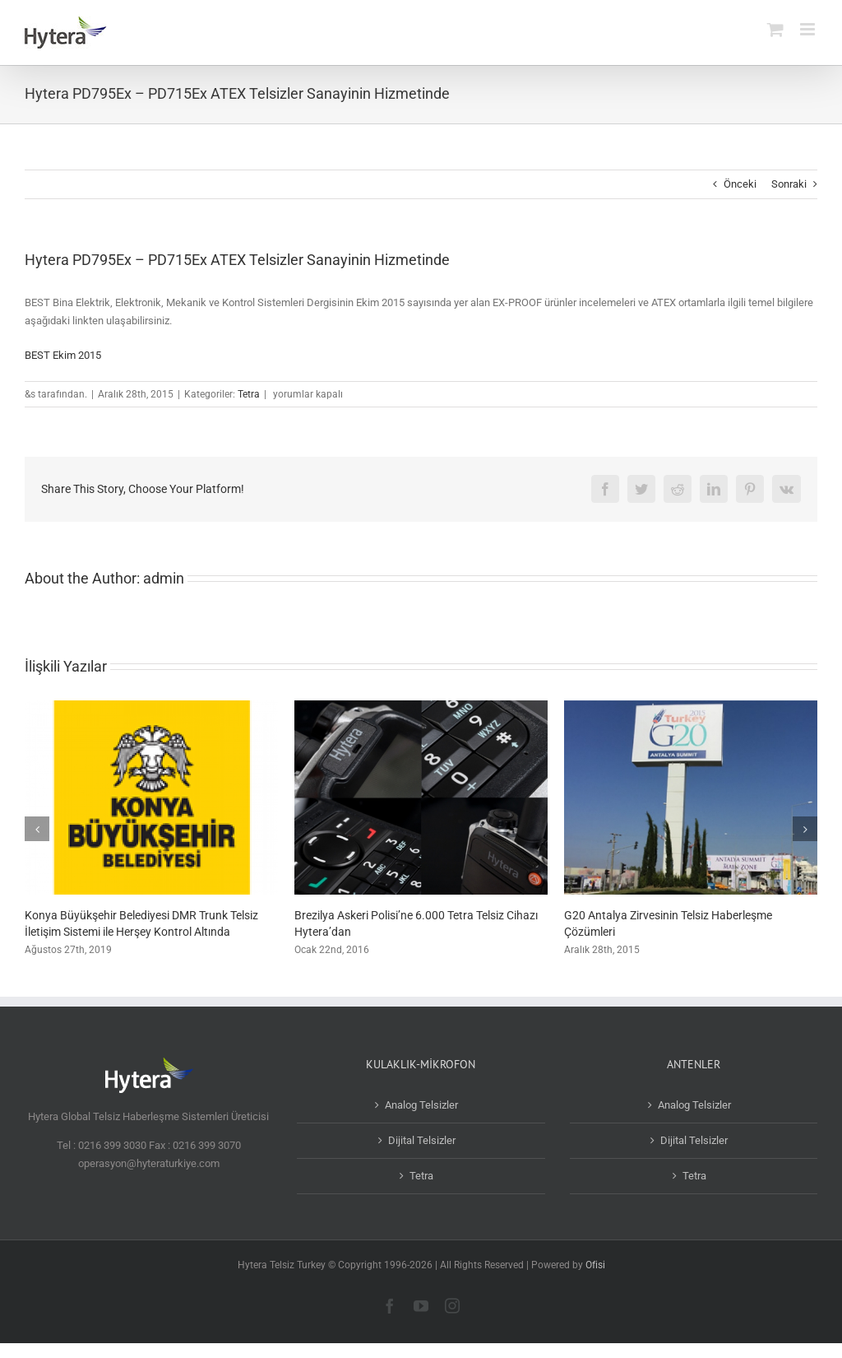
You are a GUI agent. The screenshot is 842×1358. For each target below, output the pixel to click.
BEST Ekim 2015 (63, 355)
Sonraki (789, 184)
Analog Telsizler (421, 1105)
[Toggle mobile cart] (775, 29)
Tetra (249, 394)
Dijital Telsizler (422, 1140)
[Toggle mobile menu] (808, 29)
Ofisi (595, 1265)
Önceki (740, 184)
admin (163, 578)
